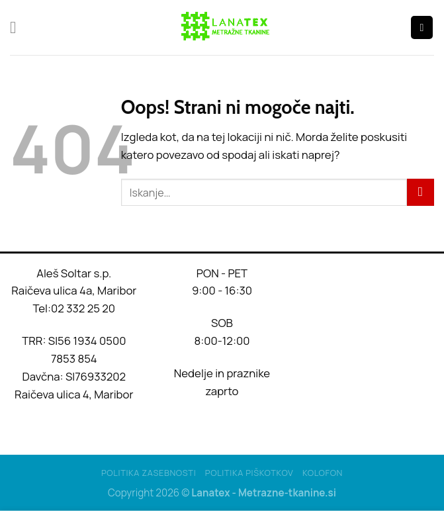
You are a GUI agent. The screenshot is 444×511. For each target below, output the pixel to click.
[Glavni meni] (18, 27)
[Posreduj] (420, 192)
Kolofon (322, 473)
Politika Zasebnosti (148, 473)
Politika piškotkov (249, 473)
